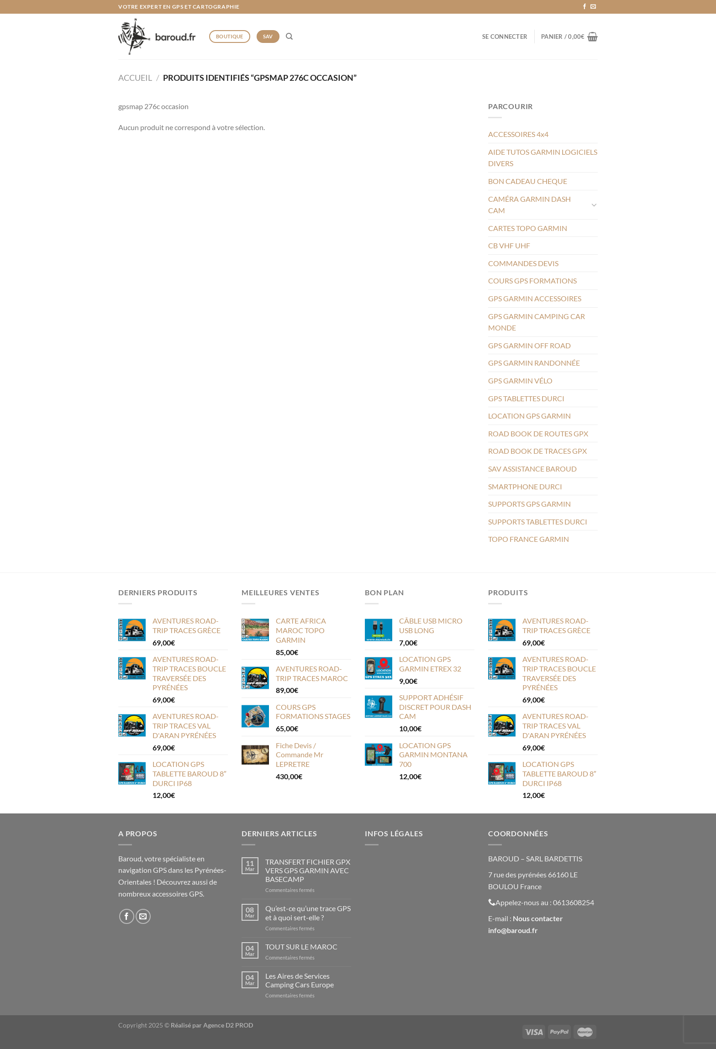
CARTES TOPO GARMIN (527, 228)
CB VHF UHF (509, 245)
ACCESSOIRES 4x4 (518, 134)
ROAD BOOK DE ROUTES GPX (538, 433)
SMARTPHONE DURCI (525, 486)
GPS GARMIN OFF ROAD (529, 345)
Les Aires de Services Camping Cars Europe (299, 980)
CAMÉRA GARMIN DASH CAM (529, 204)
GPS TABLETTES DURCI (526, 398)
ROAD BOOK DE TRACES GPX (537, 450)
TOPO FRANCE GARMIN (528, 539)
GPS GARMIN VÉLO (520, 380)
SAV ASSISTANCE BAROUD (532, 468)
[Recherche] (289, 36)
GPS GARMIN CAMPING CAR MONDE (536, 322)
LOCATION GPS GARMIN (529, 415)
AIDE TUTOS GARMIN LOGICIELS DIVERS (542, 157)
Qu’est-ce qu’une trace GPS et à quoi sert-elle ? (308, 912)
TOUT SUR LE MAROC (301, 946)
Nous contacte (536, 918)
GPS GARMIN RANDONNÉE (534, 362)
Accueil (135, 78)
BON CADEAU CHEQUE (527, 181)
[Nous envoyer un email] (593, 7)
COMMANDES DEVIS (523, 263)
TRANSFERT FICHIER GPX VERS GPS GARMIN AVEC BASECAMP (307, 870)
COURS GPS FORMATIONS (532, 280)
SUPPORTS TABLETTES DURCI (537, 521)
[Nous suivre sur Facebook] (584, 7)
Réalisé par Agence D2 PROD (212, 1025)
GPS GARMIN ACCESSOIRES (534, 298)
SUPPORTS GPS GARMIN (529, 503)
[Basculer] (594, 204)
